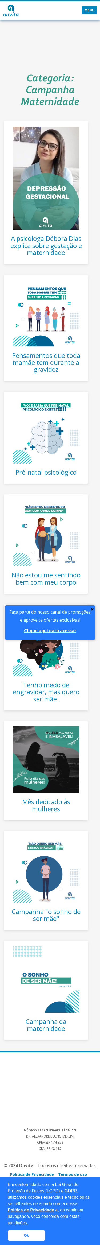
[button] (30, 1223)
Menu (89, 10)
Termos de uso (72, 1174)
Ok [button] (26, 1235)
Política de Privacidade (31, 1210)
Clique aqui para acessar (50, 631)
